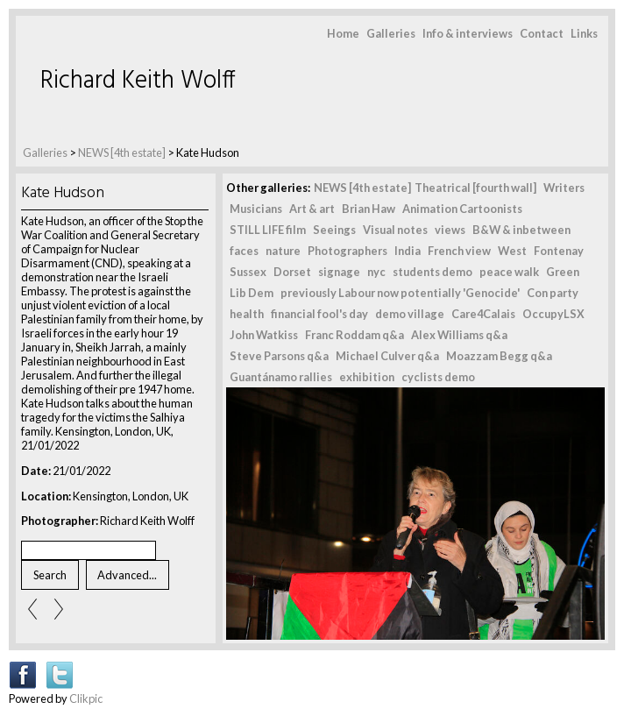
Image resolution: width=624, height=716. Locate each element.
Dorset (292, 272)
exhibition (366, 377)
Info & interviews (467, 33)
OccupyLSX (553, 314)
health (247, 314)
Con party (552, 293)
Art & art (312, 209)
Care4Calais (483, 314)
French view (459, 251)
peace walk (509, 272)
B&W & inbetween (521, 230)
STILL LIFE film (268, 230)
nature (283, 251)
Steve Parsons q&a (279, 356)
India (407, 251)
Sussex (248, 272)
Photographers (347, 251)
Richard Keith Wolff (138, 81)
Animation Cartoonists (462, 209)
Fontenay (559, 251)
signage (339, 272)
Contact (542, 33)
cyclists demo (438, 377)
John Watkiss (264, 335)
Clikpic (86, 698)
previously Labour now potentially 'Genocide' (400, 293)
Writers (564, 188)
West (512, 251)
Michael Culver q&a (387, 356)
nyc (376, 272)
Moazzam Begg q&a (499, 356)
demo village (409, 314)
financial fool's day (319, 314)
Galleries (390, 33)
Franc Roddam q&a (354, 335)
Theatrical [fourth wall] (475, 188)
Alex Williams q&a (459, 335)
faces (244, 251)
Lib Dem (251, 293)
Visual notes (395, 230)
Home (343, 33)
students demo (432, 272)
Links (584, 33)
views (450, 230)
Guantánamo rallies (281, 377)
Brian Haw (368, 209)
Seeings (334, 230)
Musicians (256, 209)
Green (562, 272)
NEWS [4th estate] (122, 152)
